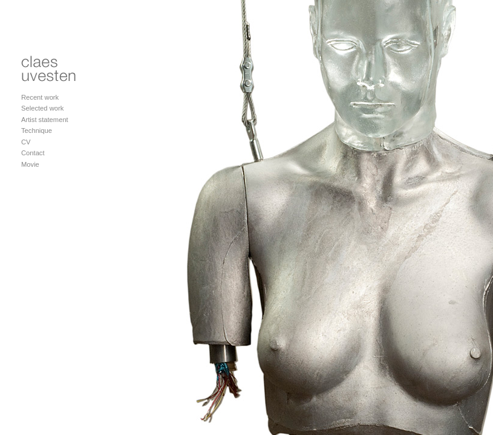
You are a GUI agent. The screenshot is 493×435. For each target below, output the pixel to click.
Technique (36, 130)
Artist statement (44, 119)
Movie (30, 164)
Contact (33, 152)
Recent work (40, 97)
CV (26, 142)
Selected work (42, 108)
